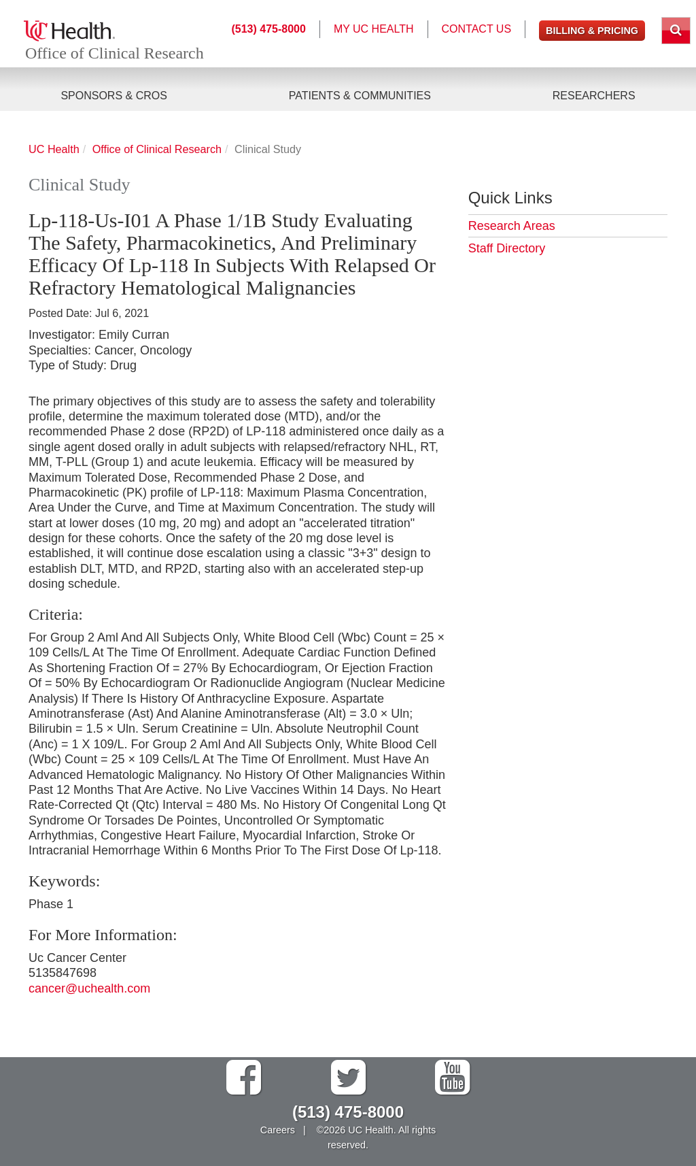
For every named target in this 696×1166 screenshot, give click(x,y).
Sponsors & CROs (113, 95)
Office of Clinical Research (114, 53)
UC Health (54, 149)
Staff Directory (507, 248)
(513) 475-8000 (268, 29)
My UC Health (374, 29)
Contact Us (477, 29)
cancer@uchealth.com (89, 988)
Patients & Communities (360, 95)
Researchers (594, 95)
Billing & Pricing (592, 30)
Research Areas (511, 226)
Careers (277, 1130)
